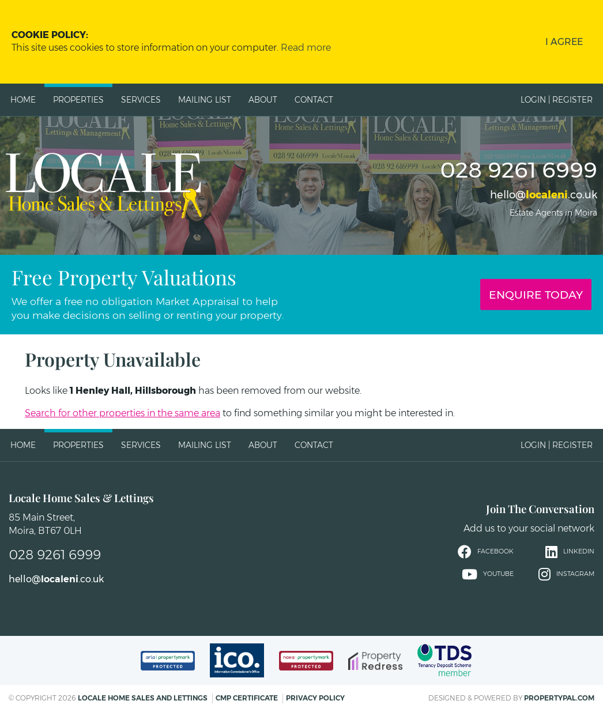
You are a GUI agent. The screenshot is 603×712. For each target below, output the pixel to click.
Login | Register (557, 100)
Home (23, 100)
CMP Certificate (247, 698)
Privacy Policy (315, 698)
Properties (78, 100)
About (262, 100)
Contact (314, 100)
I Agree (564, 41)
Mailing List (204, 100)
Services (141, 100)
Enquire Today (536, 295)
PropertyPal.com (559, 698)
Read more (306, 47)
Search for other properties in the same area (122, 413)
